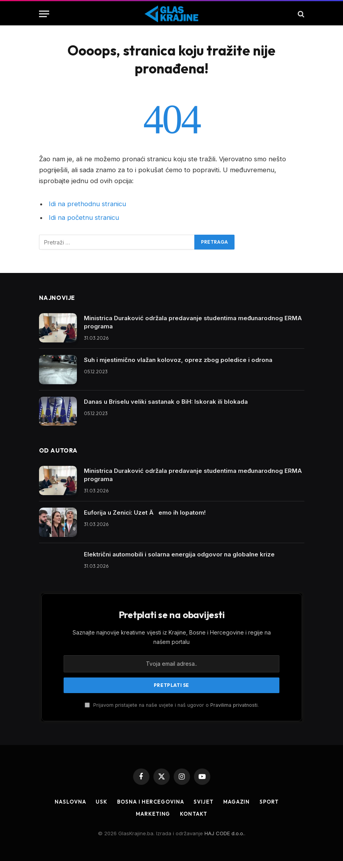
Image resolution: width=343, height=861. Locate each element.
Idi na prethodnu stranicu (87, 204)
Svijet (203, 802)
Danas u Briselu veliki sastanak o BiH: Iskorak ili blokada (166, 401)
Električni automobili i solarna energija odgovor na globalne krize (179, 554)
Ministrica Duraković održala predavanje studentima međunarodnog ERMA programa (193, 322)
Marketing (153, 814)
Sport (269, 802)
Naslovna (70, 802)
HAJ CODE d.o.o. (224, 833)
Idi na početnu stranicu (84, 217)
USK (101, 802)
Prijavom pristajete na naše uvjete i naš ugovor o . (172, 705)
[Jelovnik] (44, 14)
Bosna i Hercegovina (150, 802)
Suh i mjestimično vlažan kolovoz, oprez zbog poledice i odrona (178, 360)
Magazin (236, 802)
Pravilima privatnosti (234, 705)
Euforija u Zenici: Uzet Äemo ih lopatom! (145, 512)
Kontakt (193, 814)
